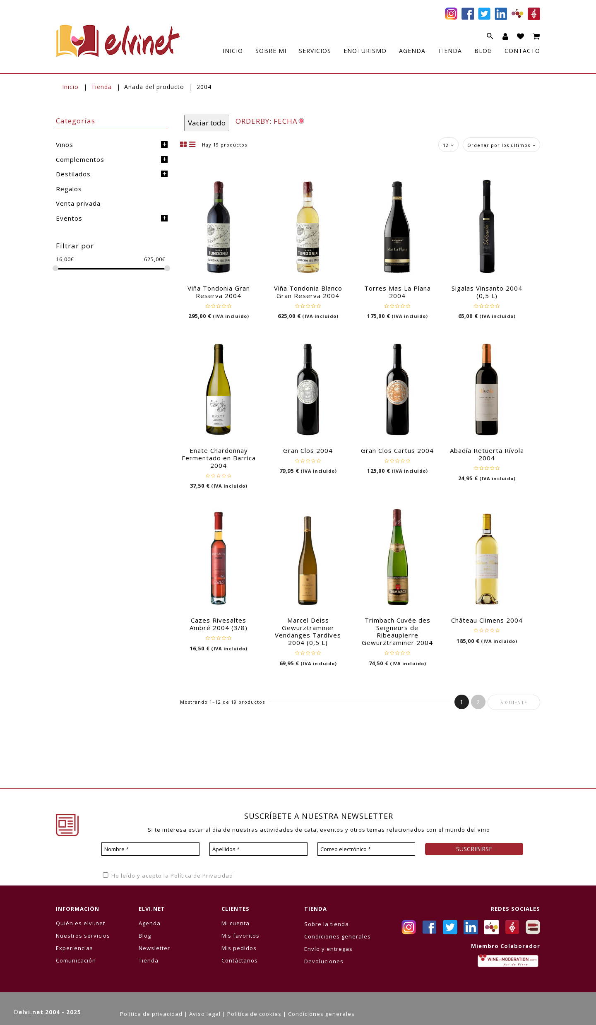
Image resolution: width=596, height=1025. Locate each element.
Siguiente (513, 702)
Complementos (80, 159)
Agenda (150, 923)
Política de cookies (254, 1014)
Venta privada (78, 203)
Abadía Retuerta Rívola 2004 (487, 454)
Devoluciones (324, 961)
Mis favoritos (240, 935)
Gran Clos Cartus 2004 (397, 450)
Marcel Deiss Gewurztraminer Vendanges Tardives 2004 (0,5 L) (308, 631)
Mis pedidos (239, 948)
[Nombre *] (150, 849)
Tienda (101, 87)
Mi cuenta (235, 923)
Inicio (70, 87)
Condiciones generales (337, 936)
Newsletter (154, 948)
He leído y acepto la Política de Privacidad (167, 875)
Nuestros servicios (83, 935)
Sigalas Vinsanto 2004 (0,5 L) (487, 292)
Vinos (64, 144)
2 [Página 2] (478, 702)
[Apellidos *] (258, 849)
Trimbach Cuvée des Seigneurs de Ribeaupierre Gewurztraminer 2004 (397, 631)
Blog (145, 935)
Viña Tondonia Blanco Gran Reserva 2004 (308, 292)
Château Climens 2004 (487, 620)
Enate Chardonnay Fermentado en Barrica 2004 (219, 457)
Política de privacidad (151, 1014)
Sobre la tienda (326, 924)
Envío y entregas (328, 949)
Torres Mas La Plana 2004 (397, 292)
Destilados (73, 174)
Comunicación (76, 960)
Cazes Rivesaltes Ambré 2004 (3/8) (219, 624)
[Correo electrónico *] (366, 849)
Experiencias (74, 948)
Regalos (69, 189)
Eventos (69, 218)
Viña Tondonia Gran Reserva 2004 (218, 292)
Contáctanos (239, 960)
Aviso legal (205, 1014)
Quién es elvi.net (80, 923)
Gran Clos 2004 (308, 450)
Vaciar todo (207, 123)
